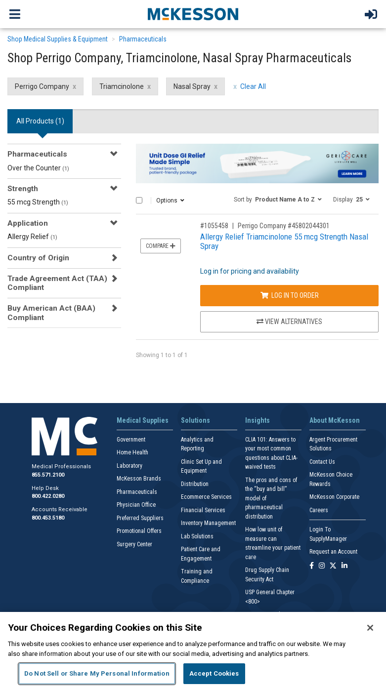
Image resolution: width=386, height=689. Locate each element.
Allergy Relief (32, 237)
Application (27, 223)
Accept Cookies (214, 673)
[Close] (370, 628)
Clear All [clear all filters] (253, 86)
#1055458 (214, 226)
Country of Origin (38, 257)
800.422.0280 (48, 496)
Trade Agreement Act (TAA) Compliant (57, 283)
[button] (278, 199)
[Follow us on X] (333, 566)
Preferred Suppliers (140, 518)
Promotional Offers (139, 530)
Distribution (195, 484)
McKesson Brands (139, 478)
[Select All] (139, 200)
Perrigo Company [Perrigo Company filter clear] (42, 86)
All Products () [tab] (40, 121)
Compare (160, 246)
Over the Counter (38, 168)
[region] (193, 650)
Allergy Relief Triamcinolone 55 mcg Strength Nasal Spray (284, 241)
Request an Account (333, 551)
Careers (318, 510)
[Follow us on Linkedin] (344, 566)
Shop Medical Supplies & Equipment (57, 39)
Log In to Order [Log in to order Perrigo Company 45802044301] (289, 295)
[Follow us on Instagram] (322, 566)
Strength (22, 188)
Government (131, 439)
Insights (257, 420)
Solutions (195, 420)
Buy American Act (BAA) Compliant (51, 313)
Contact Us (322, 461)
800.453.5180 (48, 518)
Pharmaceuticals (143, 39)
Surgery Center (134, 544)
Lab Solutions (197, 536)
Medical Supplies (143, 420)
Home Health (132, 452)
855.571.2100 (48, 475)
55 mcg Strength (37, 202)
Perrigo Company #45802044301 (284, 226)
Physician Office (136, 504)
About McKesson (334, 420)
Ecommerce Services (206, 496)
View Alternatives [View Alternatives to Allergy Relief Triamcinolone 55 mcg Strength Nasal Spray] (289, 321)
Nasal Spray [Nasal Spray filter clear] (192, 86)
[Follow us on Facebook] (311, 566)
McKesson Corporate (334, 496)
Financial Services (203, 510)
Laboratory (129, 465)
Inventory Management (208, 523)
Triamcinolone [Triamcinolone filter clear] (121, 86)
